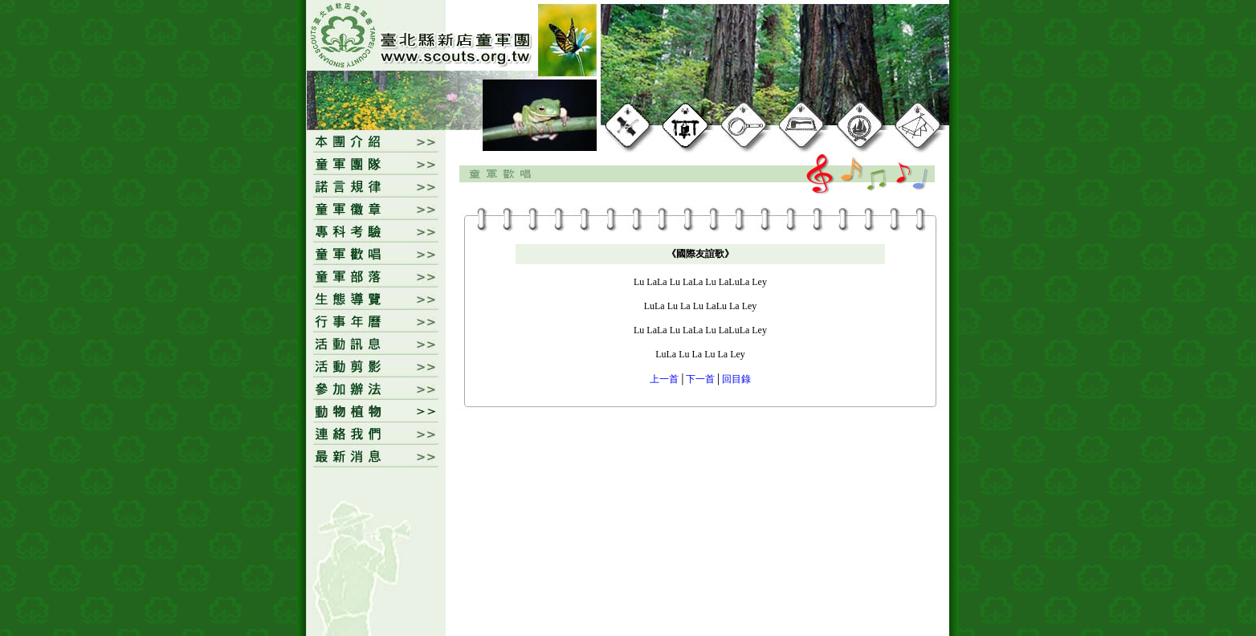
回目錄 (736, 379)
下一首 (700, 379)
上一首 (664, 379)
